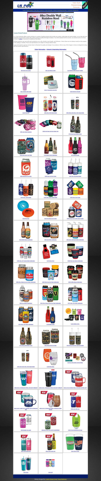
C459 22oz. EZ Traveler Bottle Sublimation (26, 260)
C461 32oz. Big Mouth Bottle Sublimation (75, 239)
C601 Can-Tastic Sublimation (50, 239)
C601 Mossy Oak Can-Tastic (50, 345)
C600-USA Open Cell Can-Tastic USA (50, 131)
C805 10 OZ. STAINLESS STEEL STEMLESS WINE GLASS (50, 409)
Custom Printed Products (28, 10)
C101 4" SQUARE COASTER (50, 90)
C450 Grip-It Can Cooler (75, 197)
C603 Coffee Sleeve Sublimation (75, 282)
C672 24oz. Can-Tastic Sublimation (25, 324)
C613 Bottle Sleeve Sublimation (25, 239)
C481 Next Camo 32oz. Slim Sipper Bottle (26, 366)
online (20, 39)
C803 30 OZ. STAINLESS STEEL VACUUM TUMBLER (50, 387)
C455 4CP (50, 472)
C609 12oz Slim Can (75, 409)
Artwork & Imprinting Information (60, 10)
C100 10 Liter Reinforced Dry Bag (75, 430)
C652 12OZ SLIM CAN (50, 451)
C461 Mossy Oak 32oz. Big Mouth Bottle (75, 345)
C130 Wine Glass (50, 366)
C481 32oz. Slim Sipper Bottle (50, 112)
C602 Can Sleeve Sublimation (26, 303)
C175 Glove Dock (50, 260)
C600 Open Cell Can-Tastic (50, 176)
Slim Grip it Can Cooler (26, 70)
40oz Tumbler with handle (25, 91)
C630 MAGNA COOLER (75, 91)
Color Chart (36, 10)
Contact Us (42, 10)
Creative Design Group (51, 479)
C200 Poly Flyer (25, 218)
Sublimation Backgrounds (73, 10)
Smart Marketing (62, 479)
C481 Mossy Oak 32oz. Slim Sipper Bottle (75, 112)
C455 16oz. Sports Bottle (26, 197)
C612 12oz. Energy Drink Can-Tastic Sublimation (50, 303)
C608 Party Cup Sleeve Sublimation (75, 260)
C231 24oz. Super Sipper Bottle (50, 197)
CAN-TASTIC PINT (75, 451)
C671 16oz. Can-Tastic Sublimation (75, 303)
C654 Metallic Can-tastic (26, 430)
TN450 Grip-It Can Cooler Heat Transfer (75, 218)
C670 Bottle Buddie (75, 155)
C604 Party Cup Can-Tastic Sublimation (50, 282)
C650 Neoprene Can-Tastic (26, 176)
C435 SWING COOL (75, 324)
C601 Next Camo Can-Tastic (26, 155)
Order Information (49, 10)
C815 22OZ (25, 472)
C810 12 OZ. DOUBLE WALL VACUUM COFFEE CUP (75, 387)
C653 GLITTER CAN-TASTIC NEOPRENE (50, 430)
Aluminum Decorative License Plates (75, 362)
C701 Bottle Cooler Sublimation (50, 155)
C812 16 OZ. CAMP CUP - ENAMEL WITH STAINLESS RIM (26, 409)
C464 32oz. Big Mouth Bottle (75, 176)
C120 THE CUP (25, 112)
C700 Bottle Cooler (50, 324)
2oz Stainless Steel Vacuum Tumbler (75, 70)
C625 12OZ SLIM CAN (26, 451)
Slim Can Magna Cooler (50, 70)
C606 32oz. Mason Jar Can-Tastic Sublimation (26, 282)
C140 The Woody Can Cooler (50, 218)
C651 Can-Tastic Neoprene (26, 132)
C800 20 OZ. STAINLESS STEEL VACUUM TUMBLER (25, 387)
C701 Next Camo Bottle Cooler (75, 134)
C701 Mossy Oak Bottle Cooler (25, 345)
